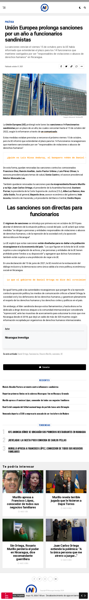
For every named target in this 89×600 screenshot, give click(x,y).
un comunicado (49, 131)
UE (62, 354)
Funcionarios (34, 354)
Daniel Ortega (23, 354)
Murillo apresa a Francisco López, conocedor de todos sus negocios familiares (36, 400)
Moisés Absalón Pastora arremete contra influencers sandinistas (30, 386)
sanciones (56, 354)
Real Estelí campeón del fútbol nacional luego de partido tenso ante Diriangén (36, 407)
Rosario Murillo (45, 354)
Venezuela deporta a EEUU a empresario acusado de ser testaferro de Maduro (36, 413)
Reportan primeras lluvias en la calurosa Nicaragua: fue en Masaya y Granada (36, 393)
